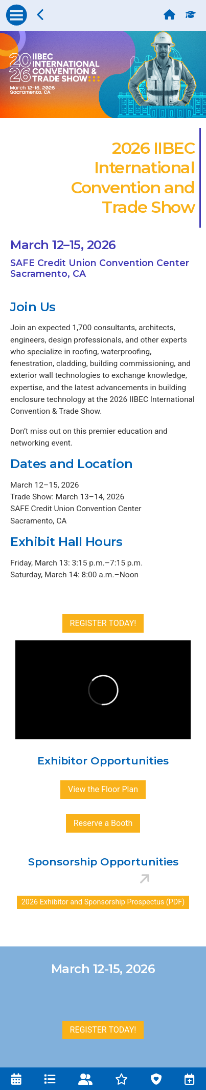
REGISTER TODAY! (103, 623)
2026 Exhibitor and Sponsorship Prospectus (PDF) (103, 902)
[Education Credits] (193, 11)
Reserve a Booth (103, 823)
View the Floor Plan (103, 789)
